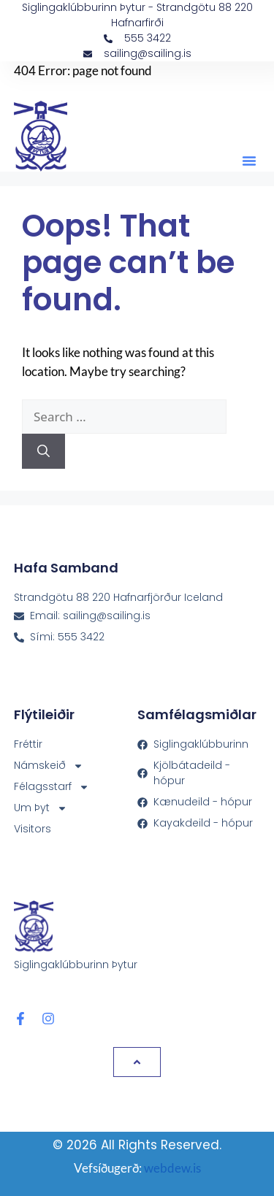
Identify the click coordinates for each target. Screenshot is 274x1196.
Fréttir (28, 744)
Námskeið (48, 765)
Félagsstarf (51, 786)
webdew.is (172, 1168)
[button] (249, 161)
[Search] (43, 451)
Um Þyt (40, 808)
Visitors (32, 828)
